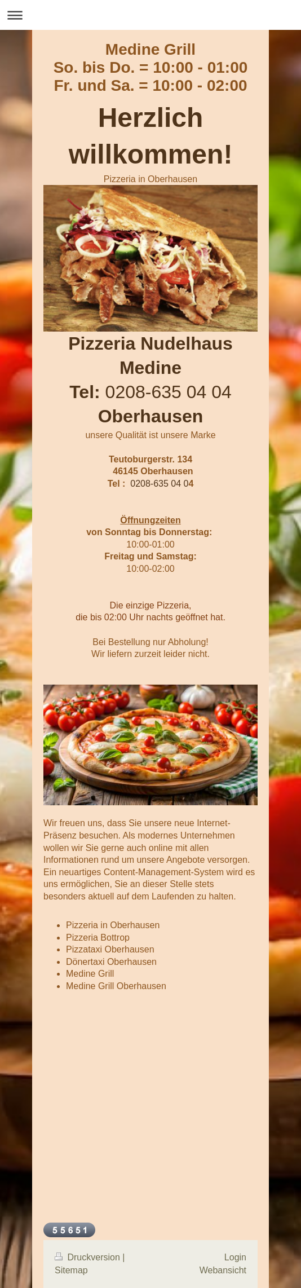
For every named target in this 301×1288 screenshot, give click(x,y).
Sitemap (71, 1270)
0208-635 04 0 (159, 483)
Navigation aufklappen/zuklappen (150, 15)
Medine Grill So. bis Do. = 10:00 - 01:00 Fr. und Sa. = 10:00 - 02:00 (151, 67)
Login (235, 1257)
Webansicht (223, 1270)
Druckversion (88, 1257)
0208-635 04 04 (168, 392)
